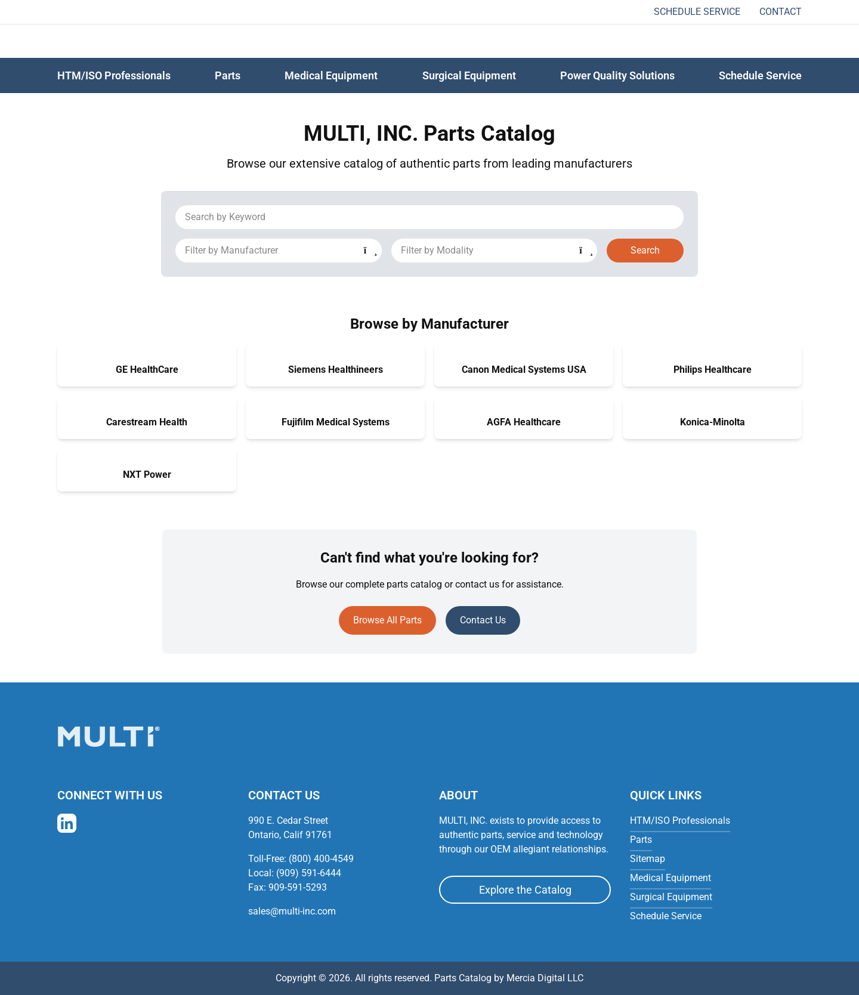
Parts (641, 839)
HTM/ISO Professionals (114, 75)
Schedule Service (697, 11)
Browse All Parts (387, 620)
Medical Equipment (331, 75)
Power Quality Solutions (617, 75)
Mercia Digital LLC (544, 978)
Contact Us (483, 620)
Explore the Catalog (525, 889)
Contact (780, 11)
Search (645, 250)
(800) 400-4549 (321, 858)
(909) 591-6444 (308, 873)
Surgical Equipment (469, 75)
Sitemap (647, 858)
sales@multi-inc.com (292, 911)
